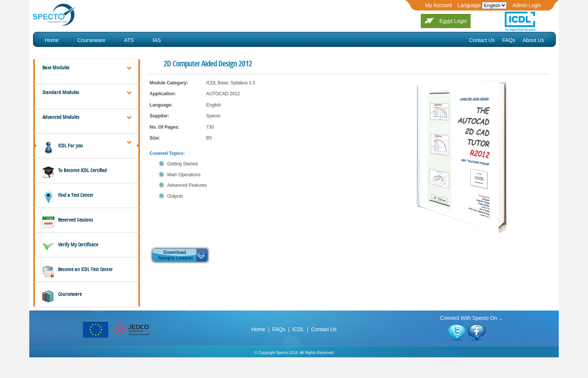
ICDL (298, 329)
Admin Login (526, 5)
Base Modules (56, 67)
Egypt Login (453, 21)
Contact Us (482, 40)
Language (469, 5)
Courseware (91, 40)
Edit (494, 5)
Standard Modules (60, 92)
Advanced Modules (61, 117)
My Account (438, 5)
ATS (129, 40)
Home (51, 40)
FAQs (508, 40)
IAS (157, 40)
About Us (533, 40)
